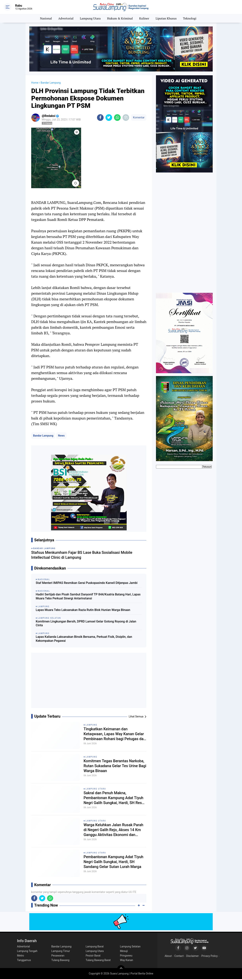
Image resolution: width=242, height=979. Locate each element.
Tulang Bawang (60, 960)
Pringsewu (126, 955)
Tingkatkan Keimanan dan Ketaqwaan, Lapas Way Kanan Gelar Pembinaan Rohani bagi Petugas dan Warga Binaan (115, 734)
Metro (20, 955)
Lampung (91, 725)
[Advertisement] (88, 682)
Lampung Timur (60, 951)
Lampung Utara (90, 18)
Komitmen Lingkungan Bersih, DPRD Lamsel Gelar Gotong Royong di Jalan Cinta (86, 623)
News (61, 435)
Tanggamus (24, 960)
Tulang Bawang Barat (98, 960)
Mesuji (124, 951)
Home (34, 82)
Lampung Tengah (27, 951)
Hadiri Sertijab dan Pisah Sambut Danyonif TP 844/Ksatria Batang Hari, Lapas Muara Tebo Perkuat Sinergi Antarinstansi (88, 596)
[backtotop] (121, 969)
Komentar (138, 117)
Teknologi (189, 18)
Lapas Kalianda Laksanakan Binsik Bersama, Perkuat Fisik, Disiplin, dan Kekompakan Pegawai (84, 639)
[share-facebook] (100, 117)
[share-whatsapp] (117, 117)
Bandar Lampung (43, 435)
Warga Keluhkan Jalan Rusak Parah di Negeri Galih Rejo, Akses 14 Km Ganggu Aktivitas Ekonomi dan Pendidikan (113, 830)
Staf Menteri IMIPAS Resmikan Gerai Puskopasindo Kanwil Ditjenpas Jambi (86, 583)
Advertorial (65, 18)
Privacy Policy (209, 955)
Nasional (46, 18)
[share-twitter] (108, 117)
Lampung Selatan (130, 946)
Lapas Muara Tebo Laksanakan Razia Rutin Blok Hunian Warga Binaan (83, 610)
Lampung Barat (95, 946)
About (168, 955)
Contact (179, 955)
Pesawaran (57, 955)
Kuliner (144, 18)
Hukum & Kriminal (120, 18)
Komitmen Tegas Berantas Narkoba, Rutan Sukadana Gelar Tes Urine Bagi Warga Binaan (115, 766)
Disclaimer (192, 955)
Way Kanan (126, 960)
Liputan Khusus (166, 18)
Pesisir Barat (93, 955)
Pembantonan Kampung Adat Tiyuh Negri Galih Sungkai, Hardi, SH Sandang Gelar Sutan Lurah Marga (113, 862)
